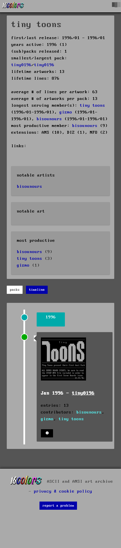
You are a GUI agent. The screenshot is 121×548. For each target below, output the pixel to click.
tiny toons (92, 105)
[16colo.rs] (13, 6)
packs (15, 290)
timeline (37, 290)
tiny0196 (21, 65)
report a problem (58, 505)
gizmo (66, 112)
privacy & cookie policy (63, 491)
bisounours (49, 119)
